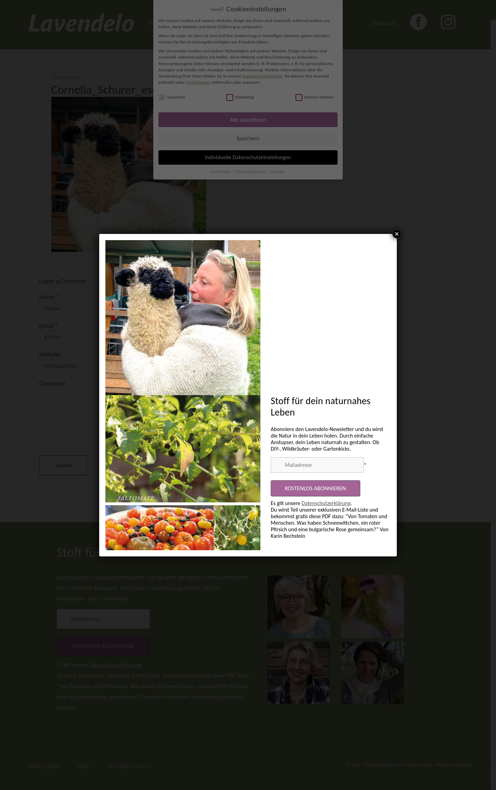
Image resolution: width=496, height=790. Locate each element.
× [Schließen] (396, 233)
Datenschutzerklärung (326, 503)
